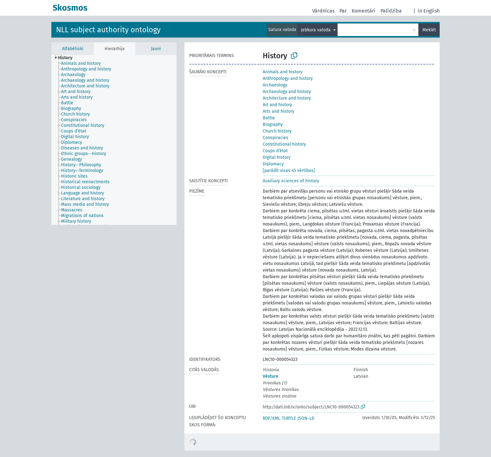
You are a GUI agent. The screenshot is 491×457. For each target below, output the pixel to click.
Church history (277, 131)
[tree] (114, 140)
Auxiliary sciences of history (291, 181)
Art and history (277, 104)
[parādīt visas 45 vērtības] (289, 170)
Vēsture (270, 376)
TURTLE (289, 418)
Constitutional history (284, 144)
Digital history (277, 157)
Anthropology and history (288, 78)
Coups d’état (275, 150)
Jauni (156, 48)
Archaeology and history (287, 91)
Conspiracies (275, 137)
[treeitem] (68, 58)
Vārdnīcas (323, 11)
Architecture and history (287, 98)
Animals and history (282, 72)
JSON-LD (305, 418)
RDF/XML (271, 418)
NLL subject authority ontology (108, 29)
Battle (269, 118)
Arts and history (278, 111)
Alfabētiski (72, 48)
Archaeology (275, 85)
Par (343, 11)
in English (429, 11)
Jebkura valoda (316, 30)
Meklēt (429, 30)
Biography (273, 124)
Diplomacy (273, 164)
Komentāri (363, 11)
